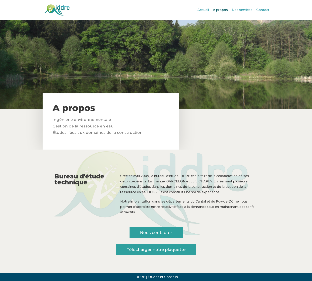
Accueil (203, 10)
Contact (262, 10)
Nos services (242, 10)
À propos (220, 10)
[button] (156, 232)
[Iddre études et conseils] (57, 10)
